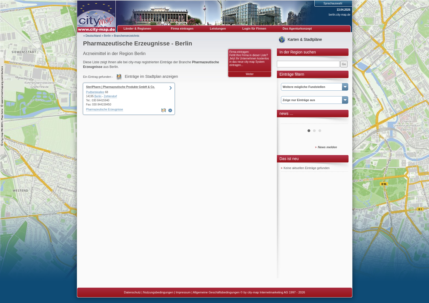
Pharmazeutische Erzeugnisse (104, 109)
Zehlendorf (110, 96)
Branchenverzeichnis (126, 35)
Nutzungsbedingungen (158, 292)
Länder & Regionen (137, 28)
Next (341, 121)
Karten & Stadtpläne (305, 39)
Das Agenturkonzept (297, 28)
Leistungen (218, 28)
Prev (288, 121)
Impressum (183, 292)
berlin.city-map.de (339, 14)
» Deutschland (92, 35)
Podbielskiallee (95, 92)
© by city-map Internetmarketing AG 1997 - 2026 (272, 292)
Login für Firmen (254, 28)
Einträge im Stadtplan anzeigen (151, 76)
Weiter (250, 74)
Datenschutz (132, 292)
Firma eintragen (182, 28)
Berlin (107, 35)
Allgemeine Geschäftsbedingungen (216, 292)
